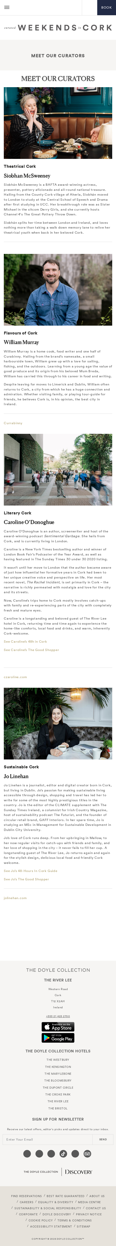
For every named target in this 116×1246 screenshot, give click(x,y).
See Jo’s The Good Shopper (26, 879)
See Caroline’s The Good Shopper (31, 650)
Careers (27, 1202)
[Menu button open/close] (7, 8)
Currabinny (13, 423)
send (103, 1139)
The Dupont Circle (58, 1088)
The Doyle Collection (58, 970)
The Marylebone (58, 1074)
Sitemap (83, 1226)
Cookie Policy (41, 1220)
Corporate (28, 1214)
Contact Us (96, 1208)
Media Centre (89, 1202)
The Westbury (58, 1060)
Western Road (58, 989)
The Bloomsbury (58, 1080)
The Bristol (58, 1108)
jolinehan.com (15, 898)
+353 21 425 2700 (58, 1016)
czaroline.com (15, 677)
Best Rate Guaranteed (66, 1196)
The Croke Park (58, 1094)
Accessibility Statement (51, 1226)
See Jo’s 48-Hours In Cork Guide (30, 871)
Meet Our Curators (58, 56)
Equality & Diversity (55, 1202)
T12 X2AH (58, 1001)
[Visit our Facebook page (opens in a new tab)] (27, 1154)
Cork (58, 995)
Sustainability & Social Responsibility (47, 1208)
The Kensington (58, 1067)
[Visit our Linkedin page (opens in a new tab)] (75, 1154)
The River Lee (47, 7)
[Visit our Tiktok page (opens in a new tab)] (63, 1154)
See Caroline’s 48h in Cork (25, 641)
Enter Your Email (19, 1139)
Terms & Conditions (74, 1220)
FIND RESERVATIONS (26, 1196)
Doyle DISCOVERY (57, 1214)
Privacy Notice (89, 1214)
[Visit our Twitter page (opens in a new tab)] (39, 1154)
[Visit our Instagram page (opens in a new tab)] (51, 1154)
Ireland (58, 1007)
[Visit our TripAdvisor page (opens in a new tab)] (87, 1154)
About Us (97, 1196)
